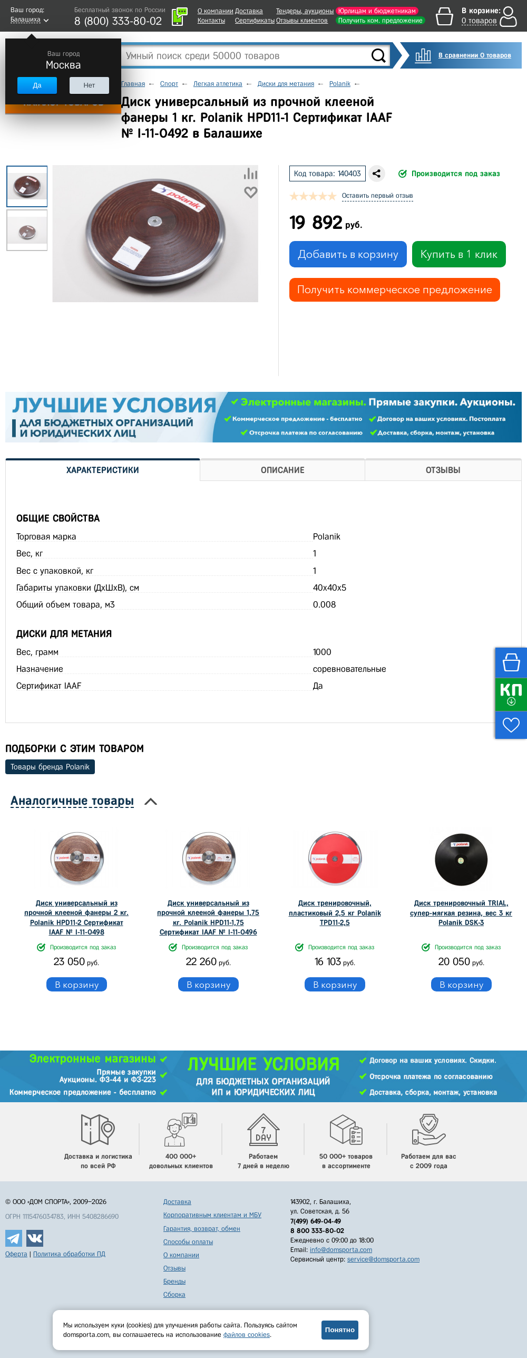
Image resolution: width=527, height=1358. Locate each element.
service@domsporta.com (383, 1259)
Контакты (211, 20)
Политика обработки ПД (69, 1253)
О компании (215, 10)
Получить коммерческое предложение (394, 289)
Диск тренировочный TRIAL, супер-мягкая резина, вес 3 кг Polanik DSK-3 (461, 912)
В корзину (77, 984)
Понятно (340, 1330)
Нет (89, 85)
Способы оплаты (188, 1241)
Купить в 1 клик (459, 254)
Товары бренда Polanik (50, 767)
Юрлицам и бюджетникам (377, 10)
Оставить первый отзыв (377, 195)
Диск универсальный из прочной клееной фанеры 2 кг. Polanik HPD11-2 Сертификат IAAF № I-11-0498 (76, 917)
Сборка (174, 1294)
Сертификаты (255, 20)
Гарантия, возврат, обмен (201, 1228)
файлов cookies (246, 1334)
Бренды (174, 1281)
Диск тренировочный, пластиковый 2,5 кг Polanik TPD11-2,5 (335, 912)
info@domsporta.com (341, 1249)
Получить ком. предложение (380, 20)
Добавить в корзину (348, 254)
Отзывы (174, 1268)
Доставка (249, 10)
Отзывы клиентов (302, 20)
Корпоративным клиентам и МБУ (212, 1214)
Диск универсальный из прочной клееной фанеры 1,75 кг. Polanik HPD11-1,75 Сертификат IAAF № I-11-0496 (208, 917)
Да (37, 85)
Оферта (16, 1253)
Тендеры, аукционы (305, 10)
